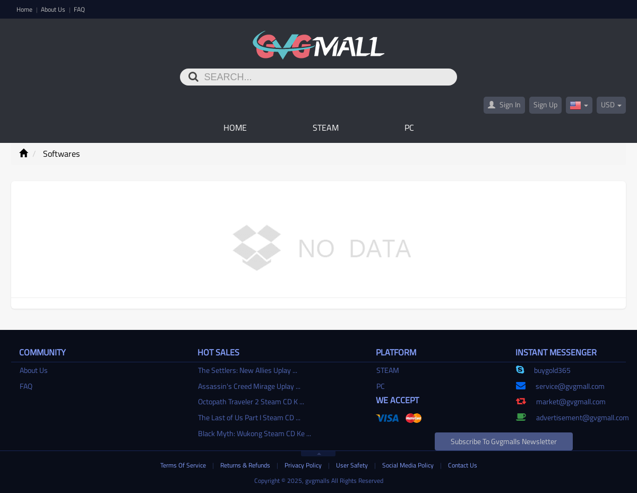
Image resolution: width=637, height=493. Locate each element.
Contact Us (462, 465)
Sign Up (545, 104)
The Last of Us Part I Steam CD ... (249, 417)
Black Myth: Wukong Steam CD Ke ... (254, 433)
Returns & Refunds (246, 465)
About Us (54, 9)
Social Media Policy (408, 465)
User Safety (352, 465)
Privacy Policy (304, 465)
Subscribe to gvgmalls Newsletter (504, 441)
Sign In (504, 104)
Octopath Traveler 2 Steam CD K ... (251, 401)
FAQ (79, 9)
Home (25, 9)
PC (409, 127)
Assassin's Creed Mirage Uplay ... (249, 386)
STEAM (326, 127)
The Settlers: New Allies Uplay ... (247, 370)
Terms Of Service (184, 465)
